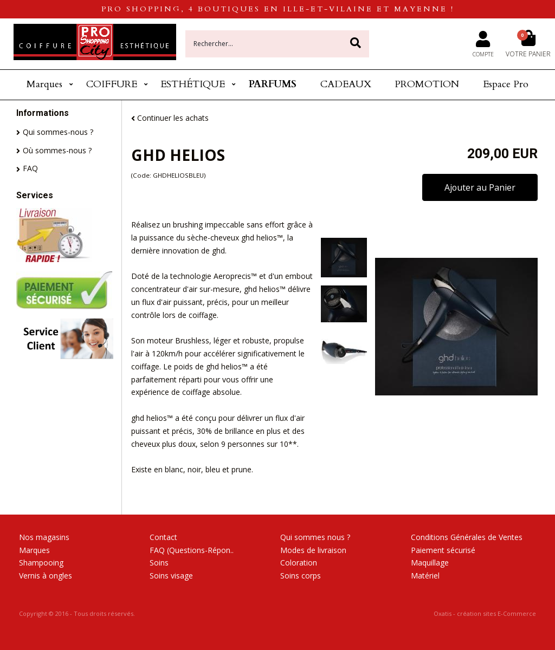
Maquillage (430, 562)
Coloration (298, 562)
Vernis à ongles (45, 575)
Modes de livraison (313, 550)
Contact (163, 537)
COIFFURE (111, 84)
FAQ (30, 168)
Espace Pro (505, 84)
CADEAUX (345, 84)
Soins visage (171, 575)
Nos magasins (44, 537)
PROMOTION (427, 84)
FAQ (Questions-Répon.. (192, 550)
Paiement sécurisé (443, 550)
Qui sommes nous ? (315, 537)
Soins (159, 562)
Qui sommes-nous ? (58, 132)
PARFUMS (272, 84)
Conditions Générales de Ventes (466, 537)
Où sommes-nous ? (57, 150)
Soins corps (300, 575)
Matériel (425, 575)
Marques (44, 84)
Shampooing (41, 562)
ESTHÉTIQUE (192, 84)
